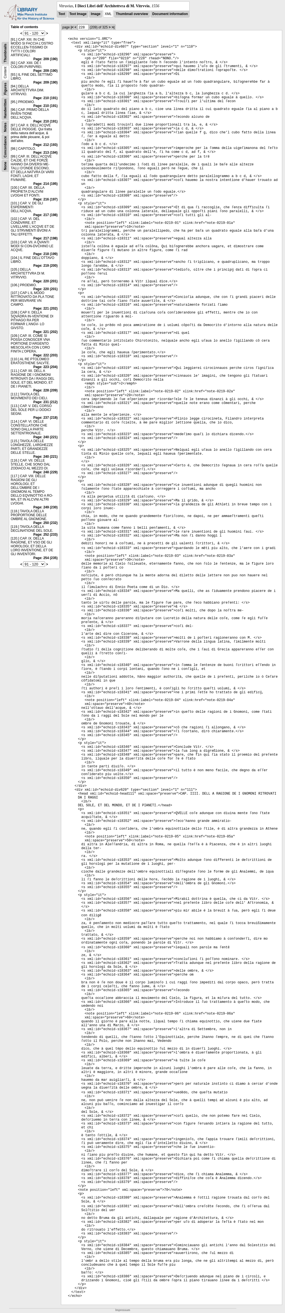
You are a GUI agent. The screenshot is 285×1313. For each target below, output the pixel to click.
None (5, 166)
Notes (5, 127)
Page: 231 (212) (45, 402)
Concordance (5, 147)
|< (72, 27)
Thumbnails (5, 53)
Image (95, 14)
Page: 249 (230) (45, 507)
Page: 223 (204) (45, 367)
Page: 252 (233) (45, 535)
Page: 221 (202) (45, 308)
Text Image (78, 14)
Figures (5, 89)
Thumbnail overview (132, 14)
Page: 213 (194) (45, 153)
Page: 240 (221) (45, 437)
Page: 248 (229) (45, 472)
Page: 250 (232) (45, 523)
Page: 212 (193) (45, 145)
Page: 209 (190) (45, 59)
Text (61, 14)
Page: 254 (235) (45, 558)
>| (113, 27)
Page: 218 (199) (45, 254)
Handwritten (5, 108)
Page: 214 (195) (45, 184)
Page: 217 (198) (45, 215)
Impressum (122, 1310)
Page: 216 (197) (45, 199)
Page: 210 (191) (45, 98)
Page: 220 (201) (45, 281)
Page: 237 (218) (45, 418)
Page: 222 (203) (45, 355)
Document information (170, 14)
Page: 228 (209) (45, 390)
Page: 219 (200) (45, 266)
